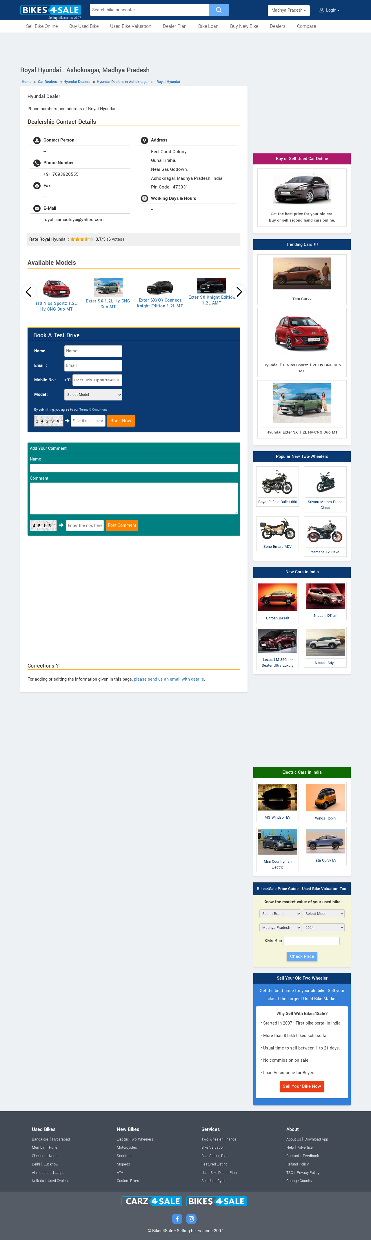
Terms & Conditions (93, 409)
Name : (41, 351)
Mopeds (123, 1164)
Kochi (53, 1156)
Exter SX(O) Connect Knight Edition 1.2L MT (160, 303)
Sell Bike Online (42, 26)
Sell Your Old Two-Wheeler (302, 978)
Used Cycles (58, 1180)
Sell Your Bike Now (302, 1086)
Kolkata (38, 1180)
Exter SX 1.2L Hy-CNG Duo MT (108, 304)
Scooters (124, 1156)
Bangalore (40, 1139)
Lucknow (51, 1164)
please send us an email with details (169, 679)
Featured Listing (214, 1164)
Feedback (311, 1156)
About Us (293, 1139)
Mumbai (38, 1147)
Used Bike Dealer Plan (219, 1172)
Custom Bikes (128, 1180)
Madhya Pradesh (289, 10)
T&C (289, 1172)
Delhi (36, 1164)
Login (329, 10)
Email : (40, 365)
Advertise (305, 1147)
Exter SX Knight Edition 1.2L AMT (211, 300)
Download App (316, 1139)
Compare (306, 26)
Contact (292, 1156)
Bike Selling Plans (215, 1156)
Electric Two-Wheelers (135, 1139)
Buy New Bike (244, 26)
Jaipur (60, 1172)
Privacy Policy (308, 1172)
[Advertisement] (185, 48)
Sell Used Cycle (213, 1180)
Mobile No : (45, 380)
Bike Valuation (213, 1147)
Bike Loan (208, 26)
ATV (120, 1172)
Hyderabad (61, 1139)
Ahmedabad (42, 1172)
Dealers (277, 26)
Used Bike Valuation (130, 26)
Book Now (120, 421)
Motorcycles (127, 1147)
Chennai (38, 1156)
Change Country (299, 1180)
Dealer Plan (175, 26)
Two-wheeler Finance (219, 1139)
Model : (41, 394)
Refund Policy (297, 1164)
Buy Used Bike (84, 26)
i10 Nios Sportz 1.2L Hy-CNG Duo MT (56, 306)
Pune (53, 1147)
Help (290, 1147)
